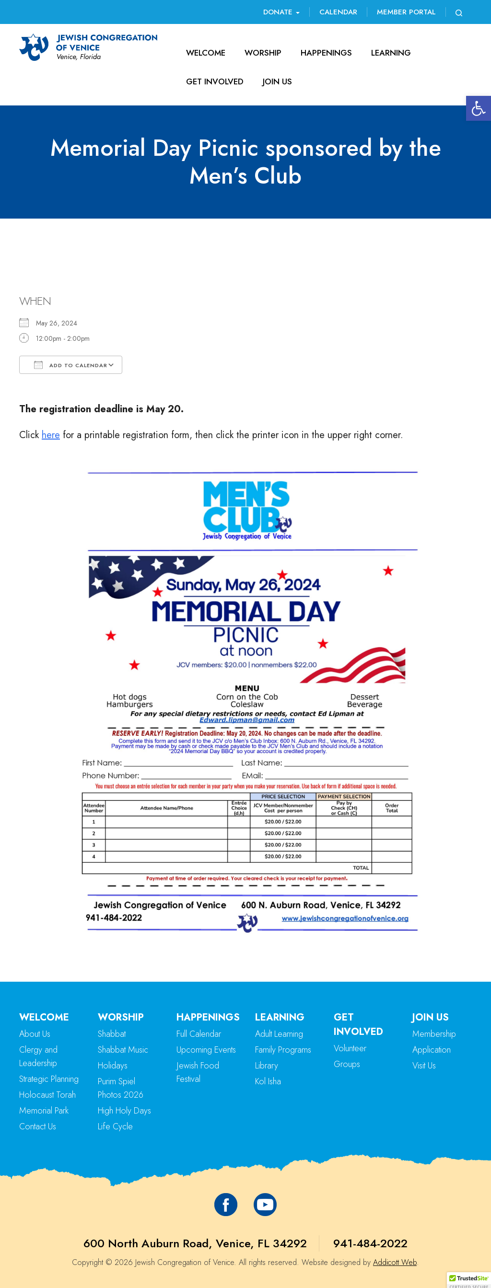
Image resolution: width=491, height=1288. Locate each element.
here (51, 435)
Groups (347, 1064)
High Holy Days (124, 1110)
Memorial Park (44, 1110)
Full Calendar (198, 1034)
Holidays (113, 1065)
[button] (478, 108)
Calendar (338, 12)
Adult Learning (279, 1034)
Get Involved (215, 81)
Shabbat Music (123, 1050)
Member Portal (406, 12)
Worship (263, 52)
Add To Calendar (70, 364)
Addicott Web (395, 1262)
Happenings (326, 52)
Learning (391, 52)
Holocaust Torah (47, 1095)
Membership (434, 1034)
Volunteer (350, 1048)
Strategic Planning (49, 1079)
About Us (34, 1034)
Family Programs (283, 1050)
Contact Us (37, 1126)
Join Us (277, 81)
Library (266, 1065)
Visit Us (424, 1065)
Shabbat (112, 1034)
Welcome (205, 52)
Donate (281, 12)
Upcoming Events (206, 1050)
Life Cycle (115, 1126)
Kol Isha (268, 1081)
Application (431, 1050)
